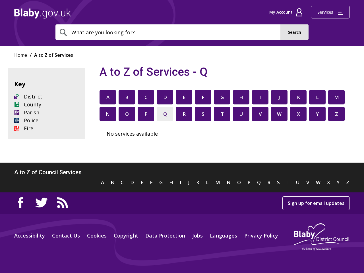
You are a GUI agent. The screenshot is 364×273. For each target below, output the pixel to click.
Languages (223, 235)
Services (330, 12)
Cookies (97, 235)
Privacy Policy (261, 235)
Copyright (126, 235)
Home (42, 14)
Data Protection (165, 235)
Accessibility (29, 235)
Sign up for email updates (316, 203)
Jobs (197, 235)
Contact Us (66, 235)
